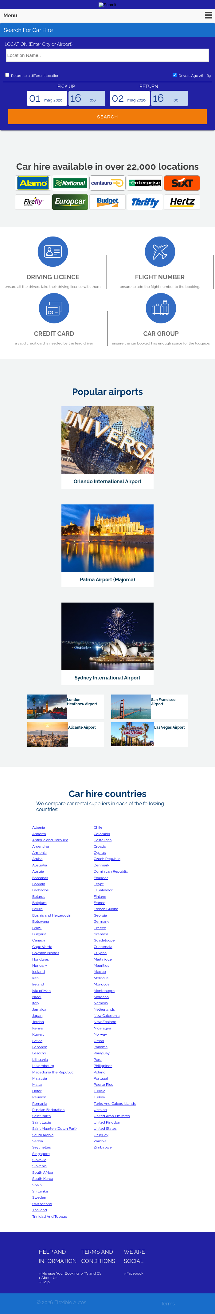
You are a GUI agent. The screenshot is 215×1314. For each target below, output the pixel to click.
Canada (38, 940)
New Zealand (105, 1022)
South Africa (42, 1172)
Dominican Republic (111, 871)
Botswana (40, 921)
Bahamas (40, 878)
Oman (99, 1041)
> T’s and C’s (91, 1273)
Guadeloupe (104, 940)
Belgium (39, 903)
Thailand (39, 1210)
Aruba (37, 859)
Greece (100, 928)
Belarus (38, 896)
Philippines (103, 1066)
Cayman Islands (45, 953)
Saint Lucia (41, 1122)
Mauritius (101, 965)
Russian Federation (48, 1110)
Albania (38, 827)
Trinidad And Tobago (49, 1216)
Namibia (101, 1003)
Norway (100, 1034)
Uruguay (101, 1135)
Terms (168, 1304)
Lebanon (39, 1047)
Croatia (100, 846)
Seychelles (41, 1147)
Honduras (40, 959)
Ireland (38, 984)
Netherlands (104, 1009)
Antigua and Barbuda (50, 840)
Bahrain (38, 884)
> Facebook (133, 1273)
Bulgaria (39, 934)
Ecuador (101, 878)
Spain (37, 1185)
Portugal (101, 1078)
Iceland (38, 972)
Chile (98, 827)
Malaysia (39, 1078)
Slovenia (39, 1166)
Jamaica (39, 1009)
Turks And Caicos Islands (115, 1103)
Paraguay (102, 1053)
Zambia (100, 1141)
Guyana (100, 953)
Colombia (102, 834)
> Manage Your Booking (59, 1273)
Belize (37, 909)
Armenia (39, 852)
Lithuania (40, 1059)
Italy (35, 1003)
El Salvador (103, 890)
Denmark (101, 865)
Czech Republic (107, 859)
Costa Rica (102, 840)
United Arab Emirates (112, 1116)
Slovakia (39, 1160)
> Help (44, 1282)
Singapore (40, 1154)
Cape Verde (42, 947)
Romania (39, 1103)
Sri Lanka (40, 1191)
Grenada (101, 934)
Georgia (100, 915)
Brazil (37, 928)
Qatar (36, 1091)
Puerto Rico (103, 1084)
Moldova (101, 978)
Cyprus (100, 852)
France (99, 903)
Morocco (101, 997)
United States (105, 1128)
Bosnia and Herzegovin (51, 915)
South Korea (42, 1179)
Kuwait (38, 1034)
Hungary (39, 965)
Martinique (103, 959)
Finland (100, 896)
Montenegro (104, 991)
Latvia (37, 1041)
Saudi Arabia (42, 1135)
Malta (37, 1084)
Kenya (37, 1028)
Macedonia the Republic (53, 1072)
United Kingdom (107, 1122)
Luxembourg (43, 1066)
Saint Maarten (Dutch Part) (54, 1128)
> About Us (48, 1278)
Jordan (38, 1022)
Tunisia (99, 1091)
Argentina (40, 846)
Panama (101, 1047)
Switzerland (42, 1204)
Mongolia (102, 984)
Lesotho (39, 1053)
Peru (98, 1059)
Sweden (39, 1197)
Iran (35, 978)
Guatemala (103, 947)
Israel (36, 997)
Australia (39, 865)
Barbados (40, 890)
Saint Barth (41, 1116)
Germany (101, 921)
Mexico (100, 972)
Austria (38, 871)
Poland (100, 1072)
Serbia (37, 1141)
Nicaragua (102, 1028)
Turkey (99, 1097)
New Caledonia (106, 1015)
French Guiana (106, 909)
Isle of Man (41, 991)
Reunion (39, 1097)
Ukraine (100, 1110)
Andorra (39, 834)
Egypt (99, 884)
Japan (37, 1015)
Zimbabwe (103, 1147)
